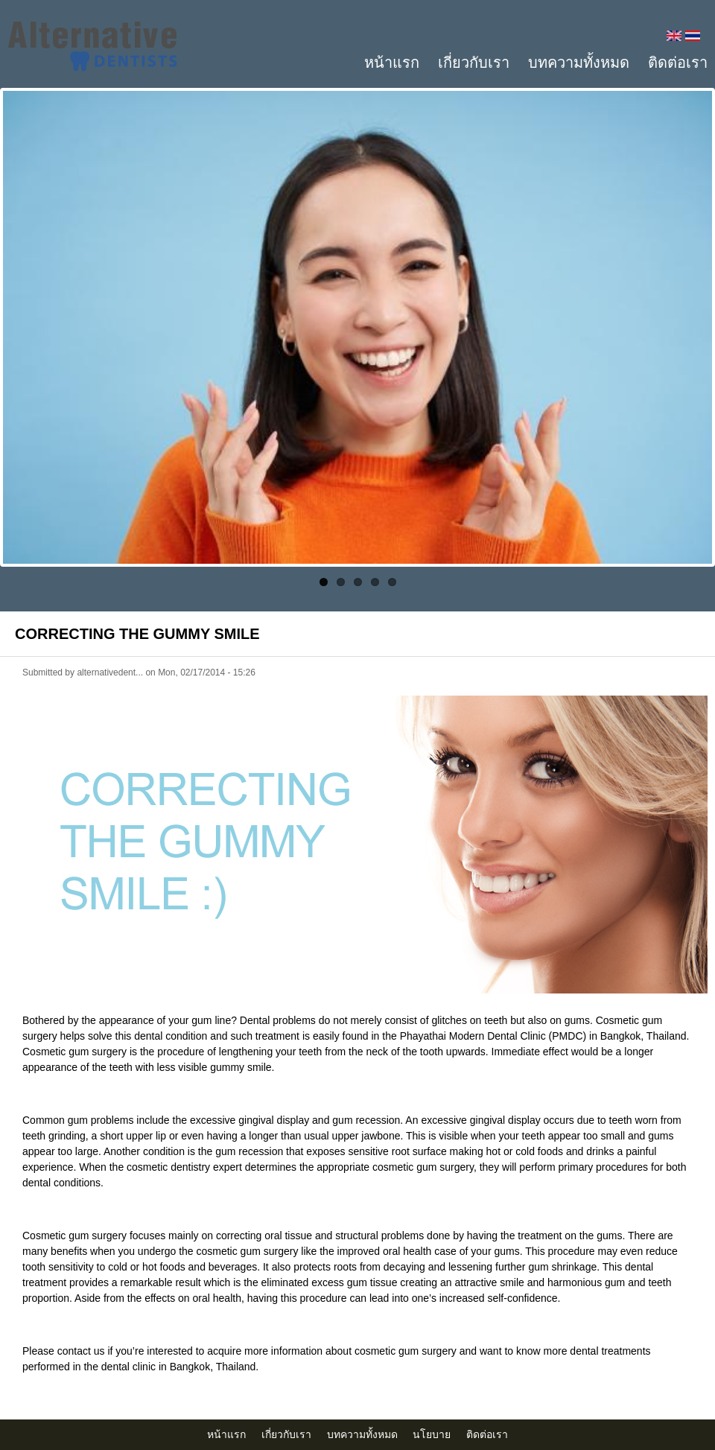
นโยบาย (432, 1434)
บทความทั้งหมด (578, 62)
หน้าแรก (391, 62)
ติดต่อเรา (678, 62)
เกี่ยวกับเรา (473, 62)
